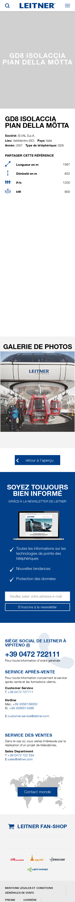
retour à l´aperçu (40, 460)
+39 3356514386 (21, 708)
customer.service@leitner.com (28, 716)
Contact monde (37, 792)
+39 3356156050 (25, 704)
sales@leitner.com (20, 759)
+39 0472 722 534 (21, 755)
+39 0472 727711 (20, 692)
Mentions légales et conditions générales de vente (29, 890)
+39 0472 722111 (32, 654)
